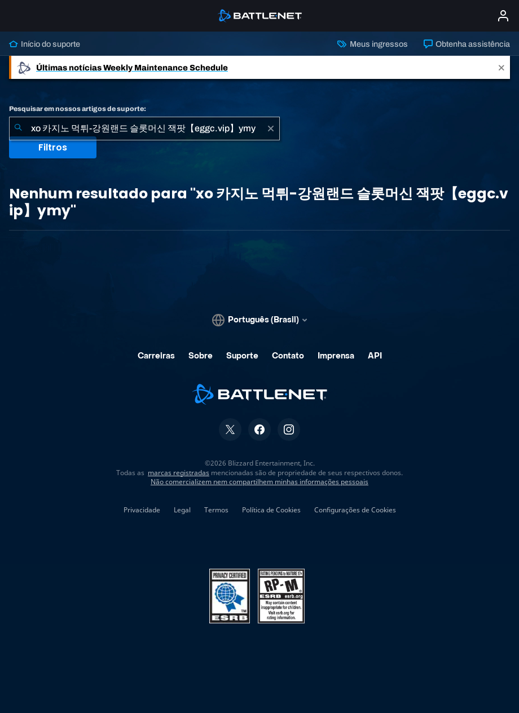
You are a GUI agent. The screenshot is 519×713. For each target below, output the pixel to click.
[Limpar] (271, 128)
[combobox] (144, 128)
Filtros (52, 147)
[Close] (501, 67)
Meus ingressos (372, 43)
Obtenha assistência (467, 43)
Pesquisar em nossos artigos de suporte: (77, 109)
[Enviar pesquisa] (18, 128)
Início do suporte (44, 43)
